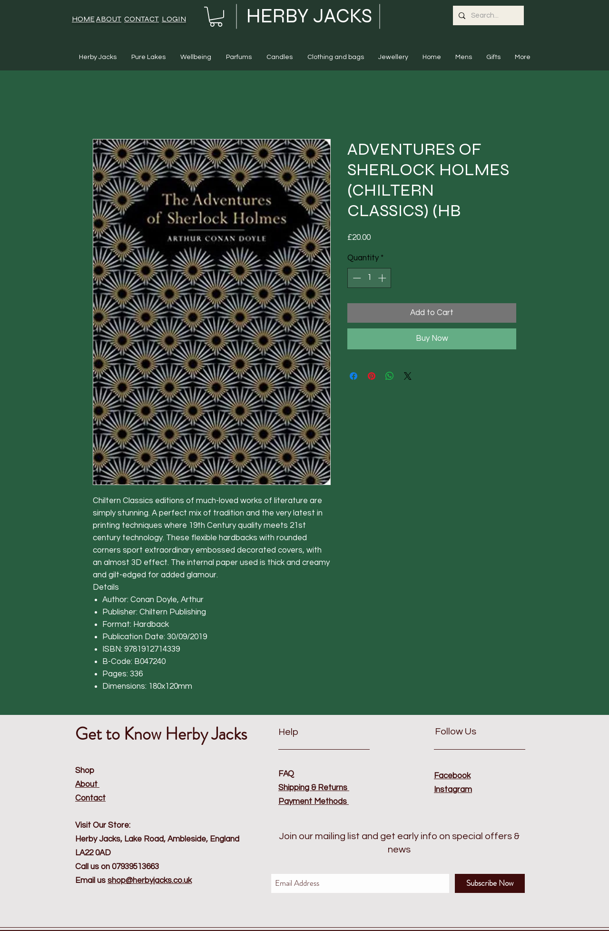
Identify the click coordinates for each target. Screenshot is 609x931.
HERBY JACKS (309, 16)
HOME (83, 18)
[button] (216, 17)
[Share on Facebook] (353, 376)
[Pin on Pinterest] (371, 376)
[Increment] (383, 277)
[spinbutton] (369, 277)
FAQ (286, 774)
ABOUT (108, 18)
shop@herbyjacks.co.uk (150, 880)
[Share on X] (407, 376)
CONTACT (141, 18)
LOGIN (174, 18)
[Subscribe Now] (490, 883)
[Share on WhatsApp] (389, 376)
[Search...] (487, 15)
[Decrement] (356, 277)
